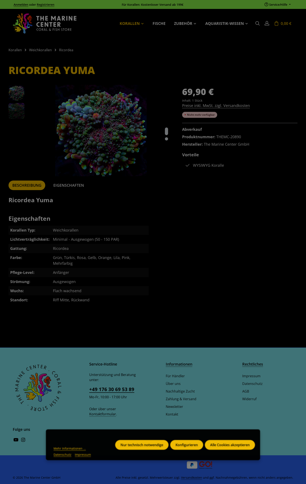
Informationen (179, 364)
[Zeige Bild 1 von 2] (166, 131)
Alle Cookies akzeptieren (230, 451)
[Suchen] (257, 23)
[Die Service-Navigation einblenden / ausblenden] (277, 4)
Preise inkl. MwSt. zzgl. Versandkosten (216, 105)
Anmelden (21, 5)
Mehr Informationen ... (70, 455)
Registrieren (45, 5)
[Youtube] (16, 440)
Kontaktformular (102, 414)
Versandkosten (191, 477)
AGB (245, 391)
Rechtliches (252, 364)
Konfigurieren (187, 451)
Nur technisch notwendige (141, 451)
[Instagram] (23, 440)
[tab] (26, 185)
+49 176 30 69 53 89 (111, 389)
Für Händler (175, 376)
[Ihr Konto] (267, 23)
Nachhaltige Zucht (180, 391)
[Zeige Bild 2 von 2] (166, 138)
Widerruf (249, 399)
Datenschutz (252, 383)
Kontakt (172, 414)
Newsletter (174, 406)
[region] (91, 130)
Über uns (173, 383)
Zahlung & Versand (181, 399)
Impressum (251, 376)
